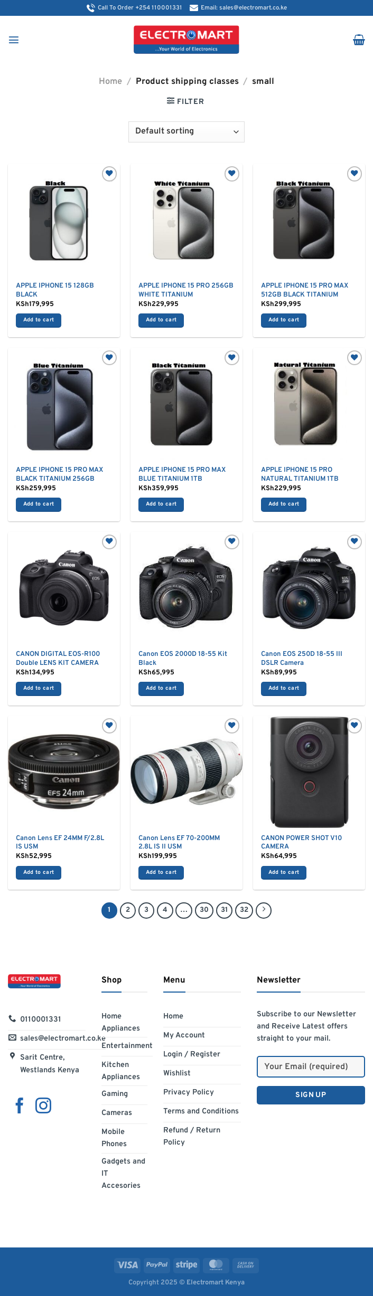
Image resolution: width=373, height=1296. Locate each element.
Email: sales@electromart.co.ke (238, 8)
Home (110, 81)
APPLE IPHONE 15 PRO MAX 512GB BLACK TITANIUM (304, 290)
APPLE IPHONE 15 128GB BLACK (55, 290)
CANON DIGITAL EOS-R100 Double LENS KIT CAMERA (58, 659)
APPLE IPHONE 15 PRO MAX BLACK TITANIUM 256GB (59, 474)
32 (244, 910)
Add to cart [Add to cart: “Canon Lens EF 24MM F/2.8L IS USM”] (38, 872)
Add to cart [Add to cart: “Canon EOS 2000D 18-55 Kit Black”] (161, 688)
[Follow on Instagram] (43, 1107)
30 (204, 910)
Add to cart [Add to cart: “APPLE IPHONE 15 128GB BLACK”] (38, 320)
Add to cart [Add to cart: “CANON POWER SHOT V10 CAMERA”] (283, 872)
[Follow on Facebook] (19, 1107)
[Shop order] (186, 131)
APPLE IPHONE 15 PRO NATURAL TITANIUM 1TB (300, 474)
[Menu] (14, 39)
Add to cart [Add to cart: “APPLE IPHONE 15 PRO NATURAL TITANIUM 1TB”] (283, 504)
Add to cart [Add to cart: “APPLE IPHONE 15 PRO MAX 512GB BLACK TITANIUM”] (283, 320)
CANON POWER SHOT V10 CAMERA (301, 843)
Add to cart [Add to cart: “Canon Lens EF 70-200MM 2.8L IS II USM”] (161, 872)
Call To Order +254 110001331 (134, 8)
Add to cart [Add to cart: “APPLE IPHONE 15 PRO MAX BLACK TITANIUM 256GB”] (38, 504)
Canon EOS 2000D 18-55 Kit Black (182, 659)
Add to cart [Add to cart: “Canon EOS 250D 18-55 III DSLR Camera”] (283, 688)
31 (224, 910)
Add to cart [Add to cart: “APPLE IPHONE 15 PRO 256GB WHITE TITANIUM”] (161, 320)
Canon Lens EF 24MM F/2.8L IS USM (60, 843)
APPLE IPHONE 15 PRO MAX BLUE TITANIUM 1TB (182, 474)
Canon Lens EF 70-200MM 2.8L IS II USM (179, 843)
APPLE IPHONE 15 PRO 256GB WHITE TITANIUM (186, 290)
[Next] (264, 910)
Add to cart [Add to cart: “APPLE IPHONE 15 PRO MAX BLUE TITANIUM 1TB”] (161, 504)
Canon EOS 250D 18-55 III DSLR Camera (301, 659)
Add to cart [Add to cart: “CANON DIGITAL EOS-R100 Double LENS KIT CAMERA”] (38, 688)
